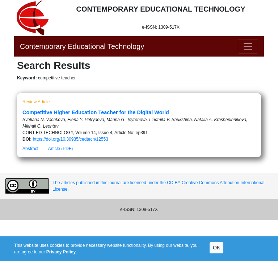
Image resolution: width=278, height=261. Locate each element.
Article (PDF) (60, 148)
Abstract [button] (30, 148)
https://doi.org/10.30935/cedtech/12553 (70, 139)
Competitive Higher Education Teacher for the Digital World (95, 112)
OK (216, 247)
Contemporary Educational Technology (82, 46)
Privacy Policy (61, 251)
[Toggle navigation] (248, 46)
